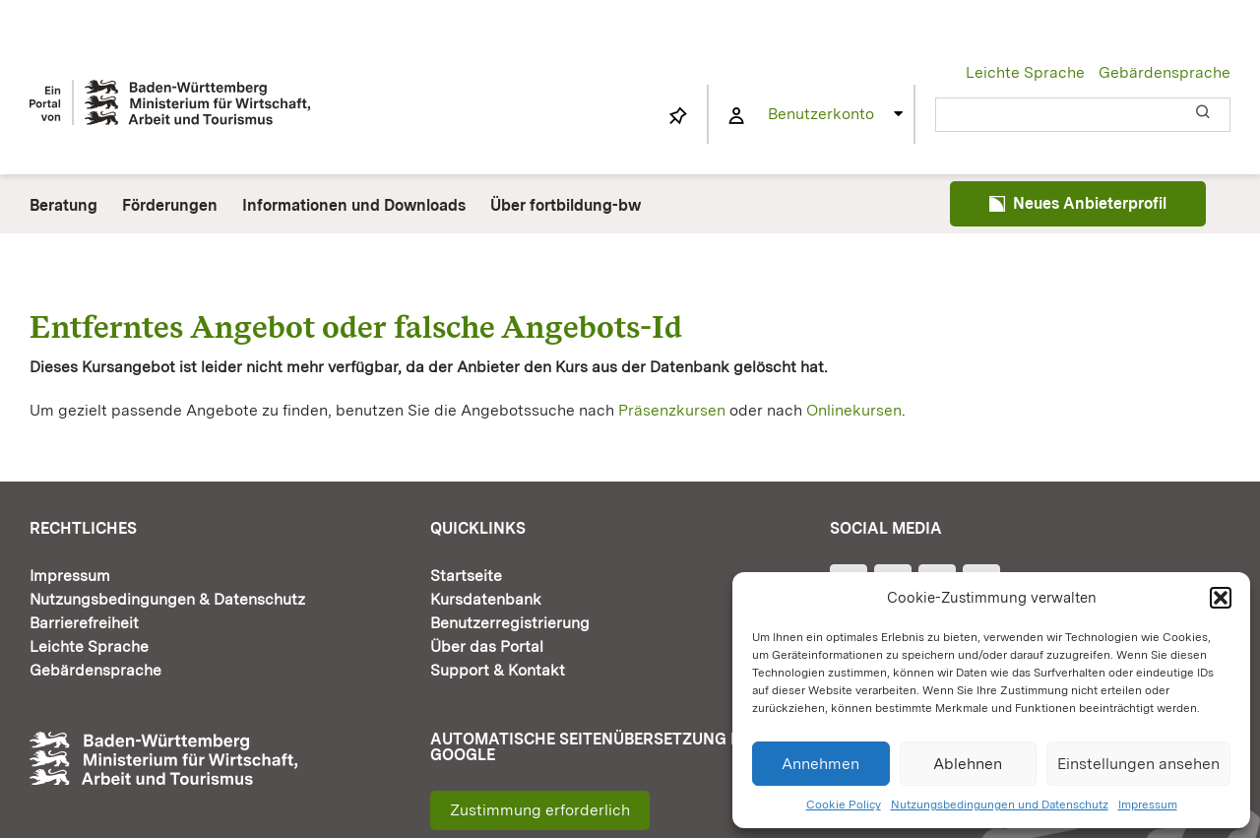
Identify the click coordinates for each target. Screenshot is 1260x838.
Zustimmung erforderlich (540, 810)
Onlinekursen (854, 410)
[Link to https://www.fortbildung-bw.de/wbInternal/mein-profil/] (736, 116)
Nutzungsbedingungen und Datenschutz (999, 804)
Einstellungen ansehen (1138, 763)
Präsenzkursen (671, 410)
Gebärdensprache (1164, 72)
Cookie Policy (843, 804)
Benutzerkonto (821, 113)
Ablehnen (967, 763)
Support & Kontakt (497, 670)
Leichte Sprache (1025, 72)
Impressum (1147, 804)
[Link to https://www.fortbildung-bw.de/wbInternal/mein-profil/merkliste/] (678, 116)
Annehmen (820, 763)
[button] (1220, 598)
